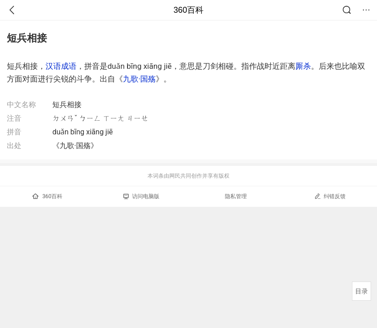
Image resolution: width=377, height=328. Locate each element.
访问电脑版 (141, 196)
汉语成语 (61, 66)
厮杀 (303, 66)
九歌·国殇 (139, 78)
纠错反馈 (330, 196)
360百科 (188, 10)
